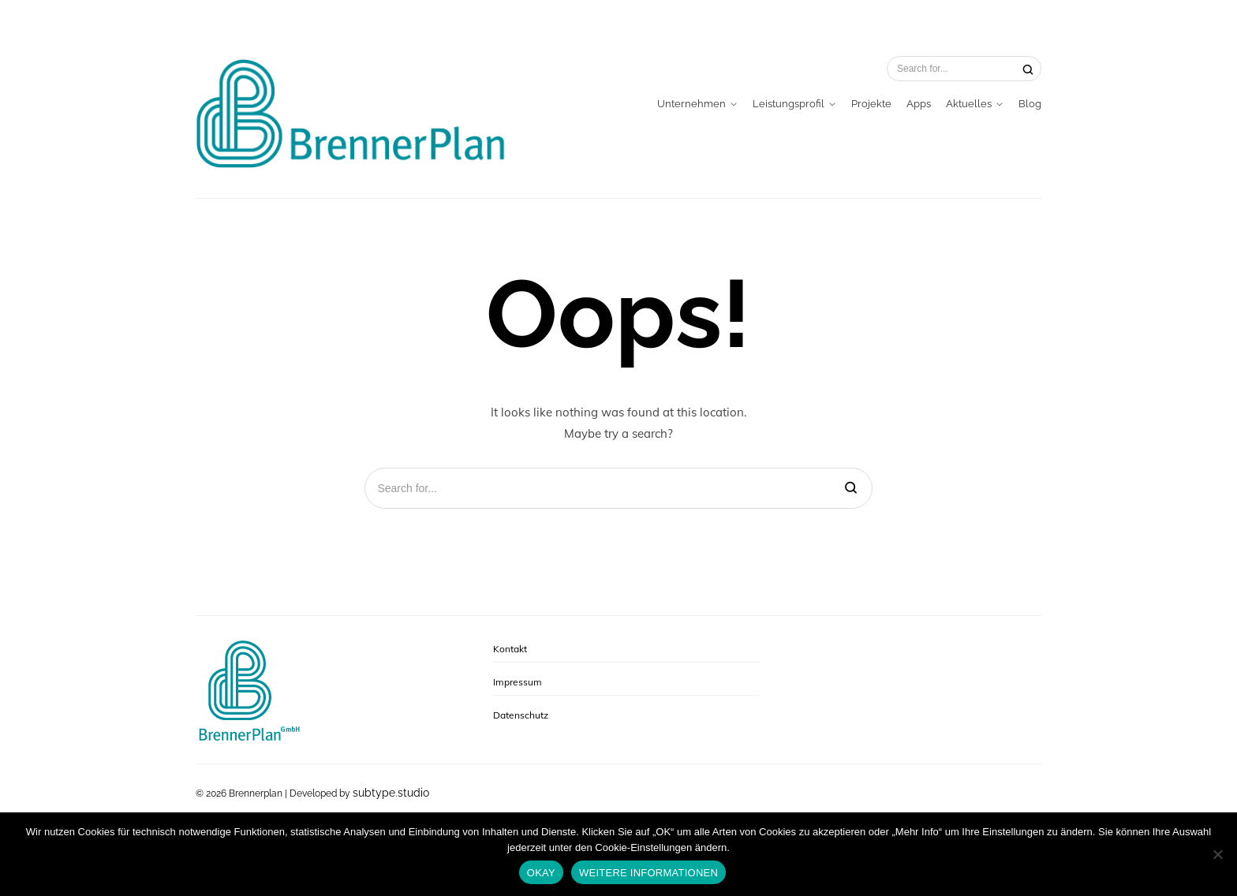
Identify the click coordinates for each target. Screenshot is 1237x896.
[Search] (1028, 69)
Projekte (871, 104)
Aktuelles (969, 104)
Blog (1029, 104)
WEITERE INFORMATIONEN (648, 873)
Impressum (517, 682)
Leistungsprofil (788, 104)
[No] (1217, 854)
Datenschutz (520, 715)
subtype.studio (391, 792)
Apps (918, 104)
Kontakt (510, 649)
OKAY (541, 873)
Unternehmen (691, 104)
